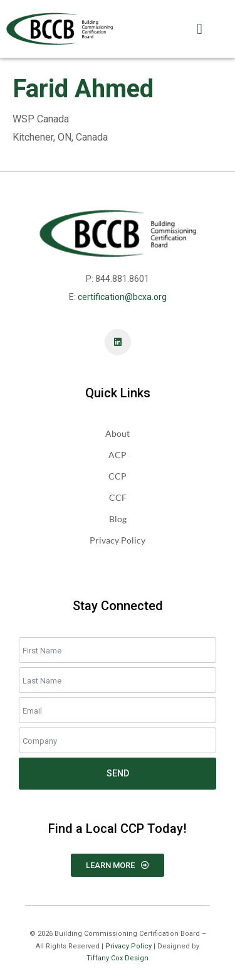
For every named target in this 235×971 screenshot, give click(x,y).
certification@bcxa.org (122, 297)
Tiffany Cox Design (117, 958)
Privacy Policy (128, 946)
